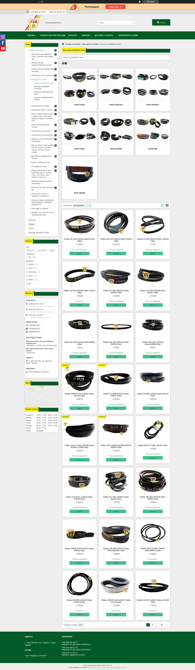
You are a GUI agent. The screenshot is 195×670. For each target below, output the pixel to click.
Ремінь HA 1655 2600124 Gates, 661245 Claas (153, 240)
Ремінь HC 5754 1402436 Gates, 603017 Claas (153, 292)
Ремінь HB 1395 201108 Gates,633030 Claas (79, 343)
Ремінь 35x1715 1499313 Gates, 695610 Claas (116, 240)
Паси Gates (79, 105)
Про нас (31, 220)
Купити (79, 253)
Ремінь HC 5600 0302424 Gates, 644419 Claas (116, 292)
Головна (31, 35)
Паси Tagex (79, 149)
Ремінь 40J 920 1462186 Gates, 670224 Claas (79, 292)
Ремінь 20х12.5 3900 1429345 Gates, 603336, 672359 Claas (79, 446)
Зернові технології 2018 (38, 233)
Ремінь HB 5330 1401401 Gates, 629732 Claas (79, 601)
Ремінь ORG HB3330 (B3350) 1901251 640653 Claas (116, 446)
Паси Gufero (116, 149)
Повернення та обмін (128, 35)
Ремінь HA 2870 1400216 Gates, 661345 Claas (153, 601)
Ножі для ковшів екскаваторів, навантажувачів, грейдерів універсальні (43, 202)
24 (162, 625)
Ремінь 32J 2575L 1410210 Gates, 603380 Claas (79, 498)
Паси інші (152, 149)
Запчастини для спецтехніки (42, 135)
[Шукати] (132, 23)
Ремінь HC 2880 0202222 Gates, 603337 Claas (116, 395)
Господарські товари (39, 166)
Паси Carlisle (116, 105)
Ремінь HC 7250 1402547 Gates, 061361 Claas (116, 498)
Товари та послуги (73, 44)
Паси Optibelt (152, 105)
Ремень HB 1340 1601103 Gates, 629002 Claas (116, 343)
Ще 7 (30, 283)
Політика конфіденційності (117, 668)
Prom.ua (109, 665)
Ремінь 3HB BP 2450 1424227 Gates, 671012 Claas (116, 601)
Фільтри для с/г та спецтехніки (43, 75)
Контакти (72, 35)
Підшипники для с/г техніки (42, 110)
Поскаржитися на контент (98, 668)
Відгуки (31, 224)
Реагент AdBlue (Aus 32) (41, 162)
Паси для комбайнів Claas (44, 83)
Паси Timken (79, 193)
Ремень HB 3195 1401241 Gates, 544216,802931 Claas (116, 550)
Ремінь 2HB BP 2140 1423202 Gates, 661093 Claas (79, 395)
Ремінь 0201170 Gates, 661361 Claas (153, 445)
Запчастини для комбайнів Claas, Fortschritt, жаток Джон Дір (42, 56)
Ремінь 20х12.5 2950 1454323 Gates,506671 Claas (153, 550)
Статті (31, 228)
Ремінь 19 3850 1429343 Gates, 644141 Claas (153, 395)
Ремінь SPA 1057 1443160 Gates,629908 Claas (152, 343)
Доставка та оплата (104, 35)
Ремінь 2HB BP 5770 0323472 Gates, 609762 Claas (79, 550)
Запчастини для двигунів (41, 131)
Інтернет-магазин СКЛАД (51, 35)
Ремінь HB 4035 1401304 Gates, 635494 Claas (153, 498)
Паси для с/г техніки (90, 44)
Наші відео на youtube (40, 208)
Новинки (86, 35)
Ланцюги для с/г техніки (40, 106)
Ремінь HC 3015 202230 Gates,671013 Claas (79, 240)
